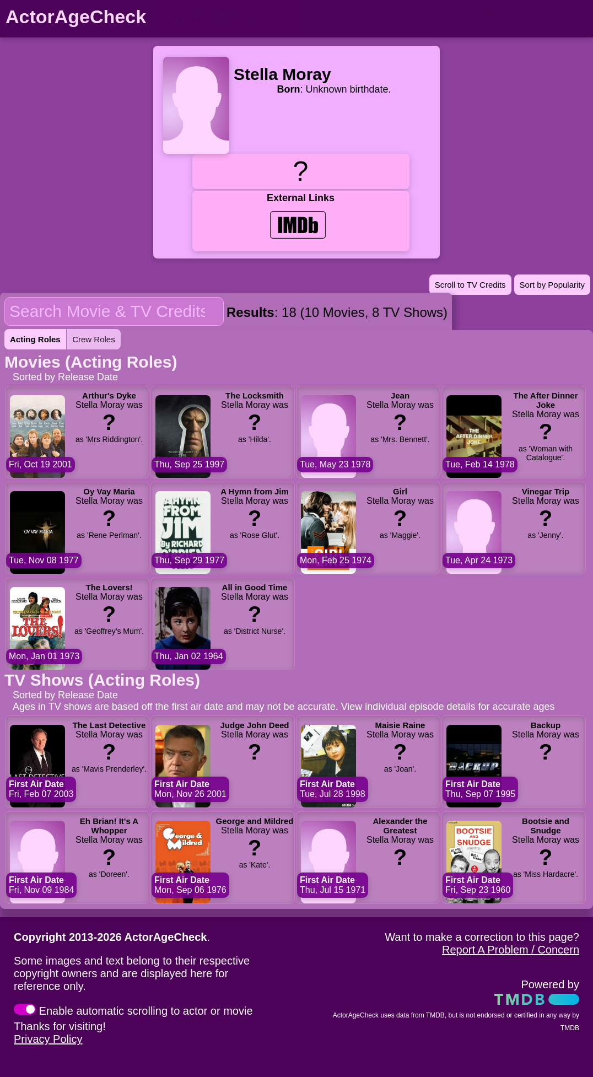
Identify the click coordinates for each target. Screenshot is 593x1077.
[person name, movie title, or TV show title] (228, 17)
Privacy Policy (48, 1039)
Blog (499, 15)
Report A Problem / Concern (510, 950)
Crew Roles (93, 339)
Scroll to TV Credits (470, 284)
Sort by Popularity (552, 284)
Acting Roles (35, 339)
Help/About (554, 15)
